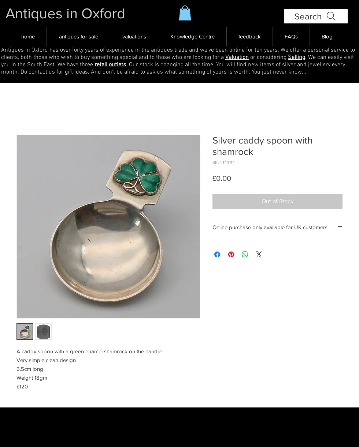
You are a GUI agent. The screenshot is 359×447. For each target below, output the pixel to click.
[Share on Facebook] (217, 254)
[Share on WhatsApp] (245, 254)
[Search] (316, 16)
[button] (185, 13)
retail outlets (110, 64)
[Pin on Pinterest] (231, 254)
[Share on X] (259, 254)
